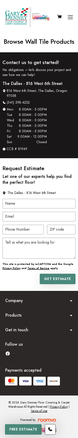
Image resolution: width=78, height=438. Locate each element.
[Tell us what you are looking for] (39, 248)
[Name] (39, 203)
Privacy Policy (11, 268)
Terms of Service (38, 268)
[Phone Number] (23, 229)
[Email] (39, 216)
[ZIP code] (61, 229)
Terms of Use (39, 411)
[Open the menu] (70, 17)
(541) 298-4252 (18, 102)
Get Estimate (57, 278)
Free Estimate (23, 429)
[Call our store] (50, 429)
